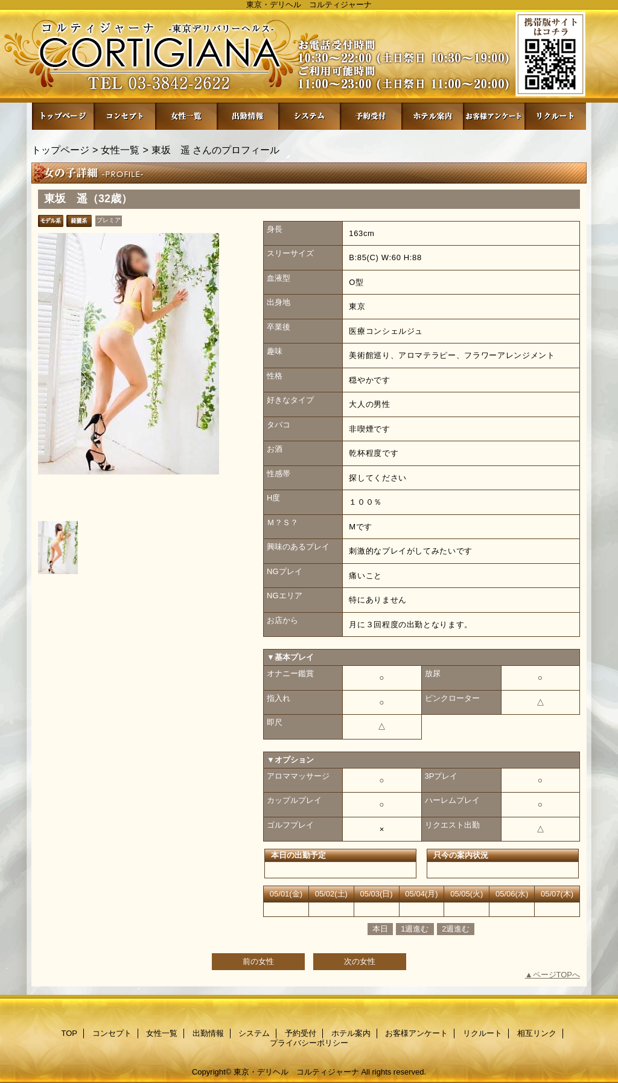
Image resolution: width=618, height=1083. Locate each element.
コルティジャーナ (309, 56)
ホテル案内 (432, 116)
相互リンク (536, 1033)
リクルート (555, 116)
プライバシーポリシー (309, 1042)
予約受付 (370, 116)
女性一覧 (186, 116)
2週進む (456, 928)
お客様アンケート (493, 116)
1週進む (414, 928)
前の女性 (258, 961)
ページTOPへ (557, 974)
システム (309, 116)
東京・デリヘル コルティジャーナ (296, 1071)
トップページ (60, 149)
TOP (63, 116)
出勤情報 (247, 116)
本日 (380, 928)
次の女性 (359, 961)
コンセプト (124, 116)
